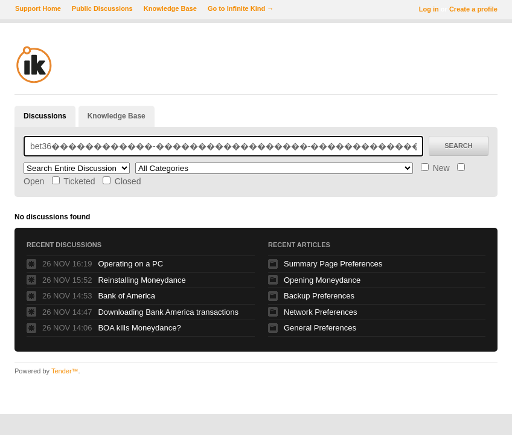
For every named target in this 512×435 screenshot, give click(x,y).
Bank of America (126, 295)
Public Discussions (102, 8)
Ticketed (73, 181)
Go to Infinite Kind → (241, 8)
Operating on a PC (130, 263)
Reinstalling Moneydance (141, 280)
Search (458, 145)
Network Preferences (320, 312)
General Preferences (320, 327)
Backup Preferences (319, 295)
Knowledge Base (170, 8)
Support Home (38, 8)
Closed (122, 181)
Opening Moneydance (322, 280)
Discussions (45, 116)
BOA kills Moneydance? (139, 327)
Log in (429, 9)
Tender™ (64, 371)
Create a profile (473, 9)
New (435, 168)
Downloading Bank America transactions (168, 312)
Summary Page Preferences (333, 263)
